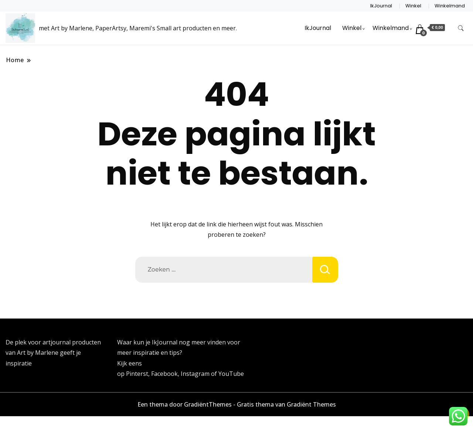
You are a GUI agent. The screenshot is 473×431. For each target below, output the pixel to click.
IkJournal (381, 5)
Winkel (413, 5)
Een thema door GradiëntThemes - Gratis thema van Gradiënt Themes (236, 404)
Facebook (164, 374)
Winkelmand (450, 5)
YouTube (231, 374)
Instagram (196, 374)
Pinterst (137, 374)
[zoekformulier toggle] (460, 28)
